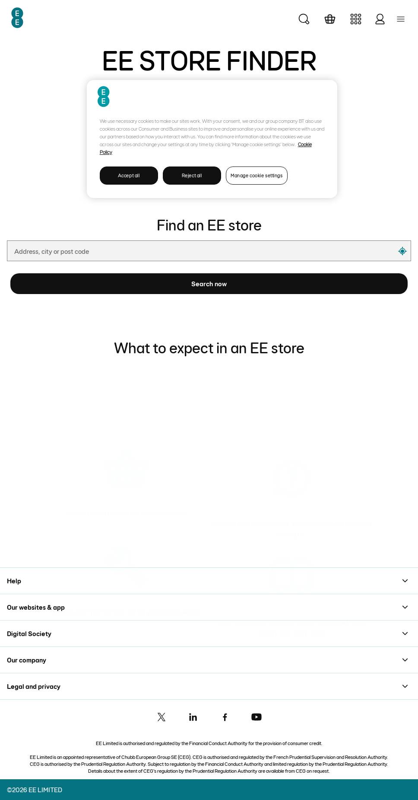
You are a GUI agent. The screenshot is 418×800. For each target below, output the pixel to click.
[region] (212, 139)
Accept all (129, 175)
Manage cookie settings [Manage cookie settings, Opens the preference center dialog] (257, 175)
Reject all (192, 175)
